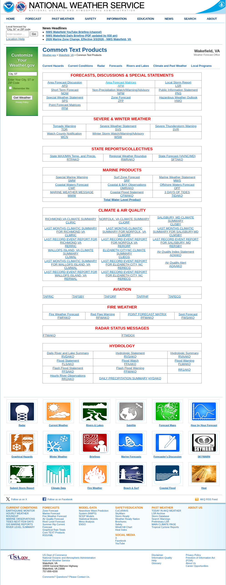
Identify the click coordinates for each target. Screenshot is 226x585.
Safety (118, 524)
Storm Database (160, 516)
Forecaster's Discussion (167, 455)
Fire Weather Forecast (64, 315)
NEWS (169, 18)
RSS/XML (48, 535)
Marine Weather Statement (177, 178)
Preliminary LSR (160, 521)
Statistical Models (88, 519)
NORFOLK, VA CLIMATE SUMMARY (124, 220)
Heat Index (121, 529)
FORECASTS (51, 507)
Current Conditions (80, 66)
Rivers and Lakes (137, 66)
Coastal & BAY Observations (127, 186)
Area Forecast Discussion (65, 84)
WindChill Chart (123, 527)
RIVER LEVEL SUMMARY (20, 527)
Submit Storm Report (22, 486)
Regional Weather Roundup (127, 157)
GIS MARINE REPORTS (19, 524)
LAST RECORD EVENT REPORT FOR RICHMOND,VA (70, 243)
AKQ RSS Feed (206, 499)
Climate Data (58, 486)
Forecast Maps (167, 424)
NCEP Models (86, 516)
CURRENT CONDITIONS (21, 507)
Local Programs (201, 66)
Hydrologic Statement (130, 354)
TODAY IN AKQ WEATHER (166, 510)
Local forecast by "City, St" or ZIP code (18, 28)
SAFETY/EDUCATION (129, 507)
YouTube (120, 543)
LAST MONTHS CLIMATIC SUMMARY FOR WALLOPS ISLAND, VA (70, 264)
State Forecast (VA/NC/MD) (177, 157)
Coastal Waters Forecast (71, 186)
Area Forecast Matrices (120, 84)
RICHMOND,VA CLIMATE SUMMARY (70, 220)
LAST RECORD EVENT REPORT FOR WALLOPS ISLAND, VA (70, 275)
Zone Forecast (121, 99)
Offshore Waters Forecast (177, 186)
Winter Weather (58, 455)
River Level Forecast (54, 521)
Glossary (156, 563)
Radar (101, 66)
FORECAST (33, 18)
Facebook (120, 540)
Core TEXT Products (54, 532)
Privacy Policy (22, 102)
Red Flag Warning (102, 315)
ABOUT (212, 18)
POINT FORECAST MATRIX (147, 315)
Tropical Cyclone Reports (165, 527)
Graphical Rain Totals (54, 529)
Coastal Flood (167, 486)
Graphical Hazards (22, 455)
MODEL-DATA (88, 507)
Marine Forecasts (131, 455)
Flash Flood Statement (68, 369)
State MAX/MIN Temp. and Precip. (73, 157)
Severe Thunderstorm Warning (176, 127)
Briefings (94, 455)
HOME (10, 18)
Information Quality (162, 557)
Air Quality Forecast (53, 519)
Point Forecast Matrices (65, 106)
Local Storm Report (178, 84)
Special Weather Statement (64, 99)
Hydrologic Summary (184, 354)
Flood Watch (130, 362)
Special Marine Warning (72, 178)
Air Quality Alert (175, 264)
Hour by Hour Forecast (203, 424)
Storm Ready (122, 516)
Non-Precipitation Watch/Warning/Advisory (120, 91)
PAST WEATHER (63, 18)
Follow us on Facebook (58, 499)
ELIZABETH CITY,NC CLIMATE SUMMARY (124, 253)
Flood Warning (184, 362)
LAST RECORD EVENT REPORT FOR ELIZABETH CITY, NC (124, 264)
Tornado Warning (64, 127)
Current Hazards (53, 66)
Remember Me (21, 88)
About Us (191, 563)
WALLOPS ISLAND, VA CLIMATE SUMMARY (70, 253)
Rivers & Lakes (94, 424)
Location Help (15, 39)
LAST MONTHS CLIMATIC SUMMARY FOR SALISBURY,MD (175, 232)
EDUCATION (145, 18)
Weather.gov (49, 55)
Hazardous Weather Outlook (178, 99)
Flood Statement (68, 362)
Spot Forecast (187, 315)
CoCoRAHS (121, 510)
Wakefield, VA (66, 55)
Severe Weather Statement (118, 127)
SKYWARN (203, 455)
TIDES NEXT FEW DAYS (19, 521)
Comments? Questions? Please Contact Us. (66, 576)
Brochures (120, 521)
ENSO (82, 524)
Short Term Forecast (65, 91)
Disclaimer (157, 555)
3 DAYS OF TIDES (177, 193)
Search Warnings (161, 519)
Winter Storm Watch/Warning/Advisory (118, 135)
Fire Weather (94, 486)
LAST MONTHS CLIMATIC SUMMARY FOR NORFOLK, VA (124, 232)
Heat (203, 486)
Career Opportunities (197, 566)
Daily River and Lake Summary (68, 354)
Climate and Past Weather (170, 66)
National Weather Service (56, 560)
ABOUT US (195, 507)
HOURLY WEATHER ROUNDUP (17, 515)
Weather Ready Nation (127, 519)
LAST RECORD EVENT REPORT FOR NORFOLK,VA (124, 243)
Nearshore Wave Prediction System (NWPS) (93, 512)
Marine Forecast (51, 513)
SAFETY (90, 18)
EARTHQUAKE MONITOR (20, 510)
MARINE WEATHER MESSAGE (71, 193)
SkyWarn (120, 513)
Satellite (131, 424)
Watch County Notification (64, 135)
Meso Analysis (86, 521)
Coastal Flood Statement (127, 193)
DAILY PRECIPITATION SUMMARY (123, 378)
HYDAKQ (154, 378)
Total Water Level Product (122, 199)
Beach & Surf (131, 486)
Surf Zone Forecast (127, 178)
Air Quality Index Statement (175, 253)
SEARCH (190, 18)
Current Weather (58, 424)
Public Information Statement (178, 91)
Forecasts (115, 66)
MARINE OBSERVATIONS (20, 519)
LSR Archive (158, 513)
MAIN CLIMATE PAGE (164, 524)
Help (154, 560)
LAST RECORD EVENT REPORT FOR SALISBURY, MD (175, 243)
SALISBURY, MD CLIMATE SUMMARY (175, 221)
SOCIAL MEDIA (125, 535)
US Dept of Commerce (55, 555)
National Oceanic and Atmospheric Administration (69, 557)
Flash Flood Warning (130, 369)
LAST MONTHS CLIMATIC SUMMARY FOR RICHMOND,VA (70, 232)
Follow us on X (16, 499)
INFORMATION (117, 18)
